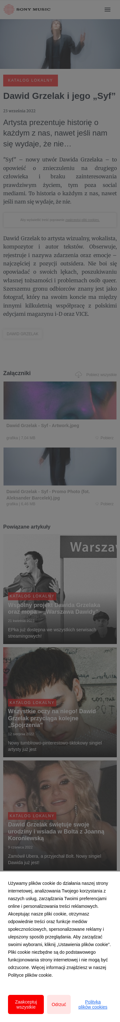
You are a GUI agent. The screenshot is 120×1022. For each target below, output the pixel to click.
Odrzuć (59, 1004)
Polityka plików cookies (92, 1004)
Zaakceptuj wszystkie (26, 1004)
